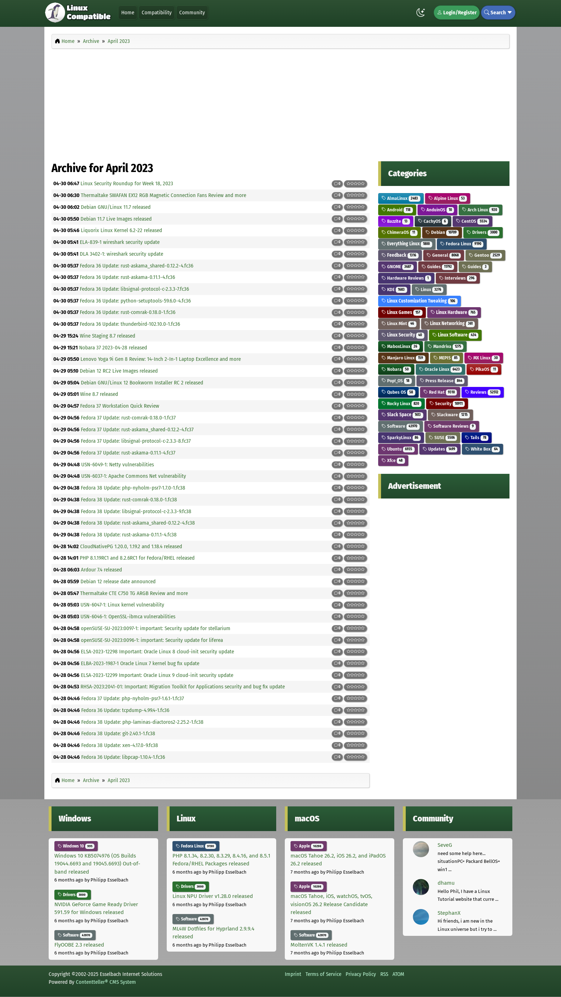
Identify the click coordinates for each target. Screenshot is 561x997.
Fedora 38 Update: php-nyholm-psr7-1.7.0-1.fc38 (133, 488)
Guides (437, 266)
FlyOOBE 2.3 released (79, 945)
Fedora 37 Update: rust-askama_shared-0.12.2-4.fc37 (137, 429)
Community (192, 12)
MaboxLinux (400, 346)
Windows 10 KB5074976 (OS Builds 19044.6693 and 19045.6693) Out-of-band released (97, 864)
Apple (308, 846)
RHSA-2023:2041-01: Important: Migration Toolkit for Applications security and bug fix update (183, 686)
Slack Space (402, 414)
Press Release (442, 380)
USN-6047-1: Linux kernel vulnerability (122, 604)
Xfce (393, 460)
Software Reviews (452, 426)
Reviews (483, 392)
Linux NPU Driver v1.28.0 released (212, 896)
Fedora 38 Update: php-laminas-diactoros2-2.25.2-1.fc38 (142, 722)
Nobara (396, 369)
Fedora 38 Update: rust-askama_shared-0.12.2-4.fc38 (138, 523)
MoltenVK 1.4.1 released (319, 945)
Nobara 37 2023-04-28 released (113, 347)
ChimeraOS (399, 232)
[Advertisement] (280, 103)
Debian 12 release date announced (118, 581)
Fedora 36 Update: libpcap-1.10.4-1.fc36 (123, 757)
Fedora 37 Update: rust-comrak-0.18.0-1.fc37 (128, 417)
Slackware (450, 414)
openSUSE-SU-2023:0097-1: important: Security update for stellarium (155, 628)
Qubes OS (398, 392)
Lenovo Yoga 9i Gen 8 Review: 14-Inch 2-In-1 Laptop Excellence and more (161, 359)
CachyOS (433, 221)
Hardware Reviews (406, 278)
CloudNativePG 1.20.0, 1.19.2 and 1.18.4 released (131, 546)
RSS (384, 974)
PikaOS (484, 369)
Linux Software (455, 335)
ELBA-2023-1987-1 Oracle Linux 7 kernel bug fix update (140, 663)
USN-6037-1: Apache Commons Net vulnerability (133, 476)
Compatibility (157, 12)
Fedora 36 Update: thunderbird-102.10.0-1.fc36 (130, 324)
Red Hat (440, 392)
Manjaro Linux (403, 357)
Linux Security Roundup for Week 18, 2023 (127, 183)
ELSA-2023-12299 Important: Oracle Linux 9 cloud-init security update (157, 675)
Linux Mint (398, 323)
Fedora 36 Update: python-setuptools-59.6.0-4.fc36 (135, 301)
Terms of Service (323, 974)
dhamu (446, 883)
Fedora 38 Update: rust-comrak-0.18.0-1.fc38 (129, 499)
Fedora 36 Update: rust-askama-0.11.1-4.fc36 (127, 277)
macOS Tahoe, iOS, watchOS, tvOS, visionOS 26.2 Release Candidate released (331, 904)
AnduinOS (437, 209)
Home (127, 12)
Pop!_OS (396, 380)
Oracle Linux (440, 369)
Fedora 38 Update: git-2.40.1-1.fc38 (118, 733)
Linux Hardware (454, 312)
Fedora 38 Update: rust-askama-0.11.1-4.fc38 (129, 534)
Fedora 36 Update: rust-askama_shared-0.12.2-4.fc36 (136, 265)
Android (397, 209)
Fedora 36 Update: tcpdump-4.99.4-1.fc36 (125, 710)
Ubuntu (398, 449)
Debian (442, 232)
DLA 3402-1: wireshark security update (121, 254)
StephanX (449, 913)
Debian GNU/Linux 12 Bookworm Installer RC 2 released (142, 382)
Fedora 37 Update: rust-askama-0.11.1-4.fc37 (128, 453)
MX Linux (484, 357)
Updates (440, 449)
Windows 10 (76, 846)
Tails (476, 437)
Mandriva (446, 346)
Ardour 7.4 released (101, 569)
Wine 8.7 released (99, 394)
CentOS (472, 221)
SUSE (443, 437)
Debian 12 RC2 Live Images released (119, 371)
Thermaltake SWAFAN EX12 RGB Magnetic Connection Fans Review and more (163, 195)
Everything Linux (406, 243)
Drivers (483, 232)
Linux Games (402, 312)
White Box (482, 449)
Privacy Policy (361, 974)
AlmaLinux (400, 198)
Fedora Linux (462, 243)
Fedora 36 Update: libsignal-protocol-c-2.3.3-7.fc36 (134, 289)
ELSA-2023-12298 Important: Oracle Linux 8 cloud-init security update (157, 651)
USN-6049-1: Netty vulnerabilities (117, 464)
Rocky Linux (401, 403)
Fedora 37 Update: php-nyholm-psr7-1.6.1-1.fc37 (132, 698)
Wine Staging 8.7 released (107, 336)
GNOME (397, 266)
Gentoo (485, 255)
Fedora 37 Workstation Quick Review (119, 406)
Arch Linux (480, 209)
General (443, 255)
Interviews (458, 278)
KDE (394, 289)
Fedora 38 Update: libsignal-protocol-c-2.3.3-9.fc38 (136, 511)
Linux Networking (449, 323)
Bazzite (395, 221)
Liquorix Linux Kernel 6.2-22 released (121, 230)
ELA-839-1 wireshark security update (120, 242)
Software (400, 426)
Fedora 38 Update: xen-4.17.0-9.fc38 (119, 745)
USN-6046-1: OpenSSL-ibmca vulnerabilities (128, 616)
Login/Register (457, 12)
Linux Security (402, 335)
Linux (429, 289)
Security (447, 403)
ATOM (398, 974)
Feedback (400, 255)
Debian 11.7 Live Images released (116, 219)
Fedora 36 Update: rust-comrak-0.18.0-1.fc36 (127, 312)
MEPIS (446, 357)
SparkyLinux (401, 437)
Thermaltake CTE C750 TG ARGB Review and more (134, 593)
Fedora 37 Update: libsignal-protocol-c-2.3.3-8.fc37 (136, 441)
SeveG (445, 845)
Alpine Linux (447, 198)
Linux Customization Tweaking (419, 301)
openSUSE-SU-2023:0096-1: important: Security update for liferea (152, 640)
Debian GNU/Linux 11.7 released (116, 207)
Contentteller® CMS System (106, 982)
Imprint (293, 974)
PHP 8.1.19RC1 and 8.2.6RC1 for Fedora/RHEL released (137, 558)
